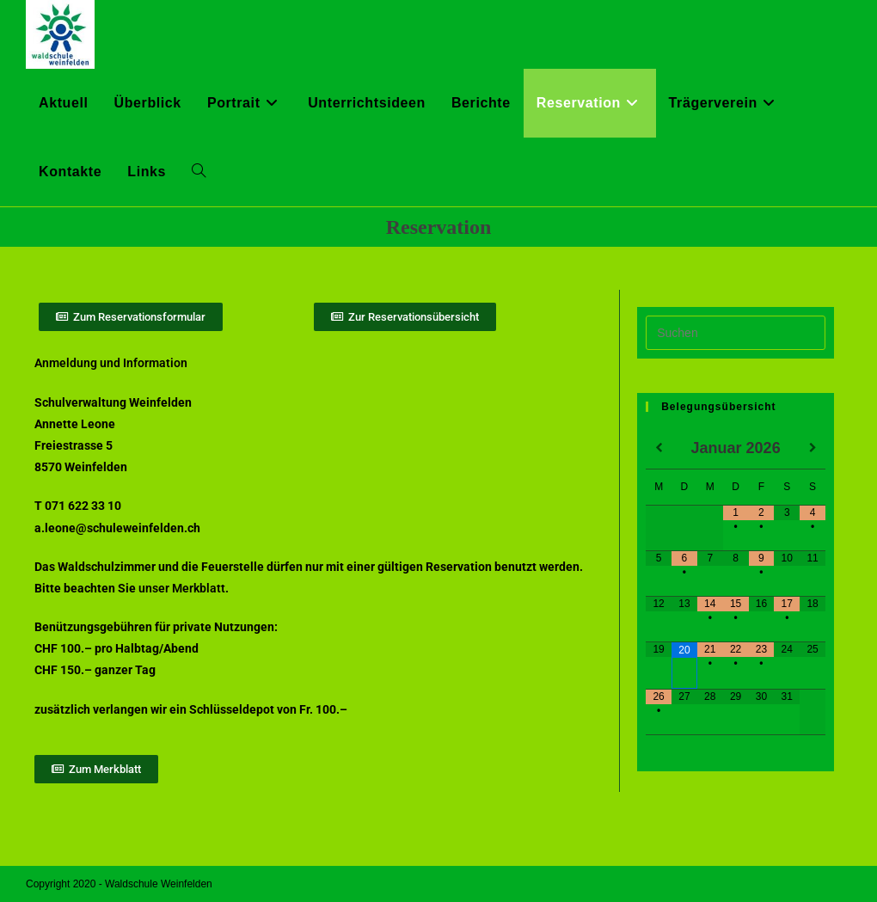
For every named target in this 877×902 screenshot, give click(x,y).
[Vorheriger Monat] (659, 448)
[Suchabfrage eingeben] (735, 333)
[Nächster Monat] (812, 448)
